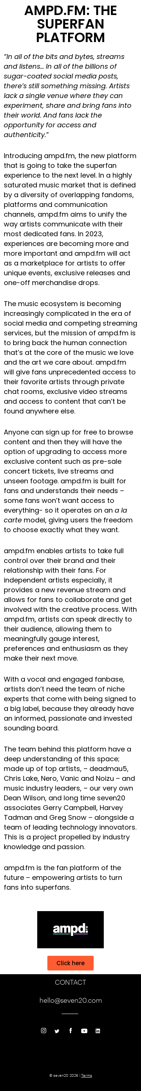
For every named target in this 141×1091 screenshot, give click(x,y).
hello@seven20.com (70, 1000)
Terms (86, 1075)
